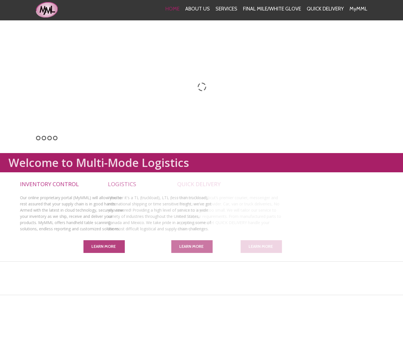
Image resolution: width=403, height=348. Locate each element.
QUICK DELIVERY (325, 8)
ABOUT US (197, 8)
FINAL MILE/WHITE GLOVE (272, 8)
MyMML (358, 8)
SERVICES (226, 8)
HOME (172, 8)
